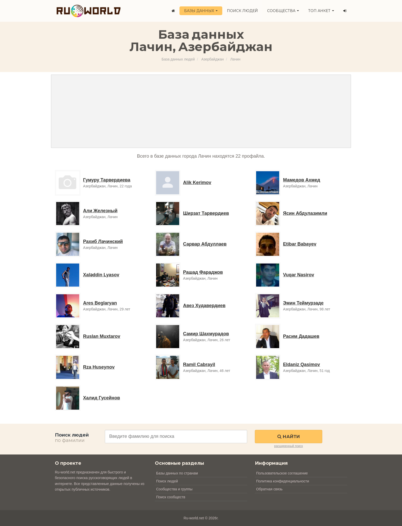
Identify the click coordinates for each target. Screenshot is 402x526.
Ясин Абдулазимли (305, 213)
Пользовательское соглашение (282, 473)
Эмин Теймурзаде (303, 303)
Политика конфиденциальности (282, 481)
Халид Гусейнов (101, 397)
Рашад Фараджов (203, 272)
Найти (288, 436)
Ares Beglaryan (100, 303)
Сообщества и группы (174, 489)
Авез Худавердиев (204, 305)
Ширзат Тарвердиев (206, 213)
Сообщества (283, 10)
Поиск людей (242, 10)
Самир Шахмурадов (206, 333)
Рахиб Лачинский (103, 241)
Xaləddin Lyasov (101, 274)
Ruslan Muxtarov (101, 336)
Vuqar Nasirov (298, 274)
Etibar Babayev (299, 244)
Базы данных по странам (177, 473)
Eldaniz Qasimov (301, 364)
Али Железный (100, 210)
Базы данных (201, 10)
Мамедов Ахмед (301, 180)
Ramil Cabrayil (199, 364)
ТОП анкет (321, 10)
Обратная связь (269, 489)
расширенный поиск (288, 446)
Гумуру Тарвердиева (106, 180)
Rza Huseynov (99, 367)
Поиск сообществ (170, 497)
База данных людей (178, 59)
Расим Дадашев (301, 336)
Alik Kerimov (197, 182)
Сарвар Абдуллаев (205, 244)
